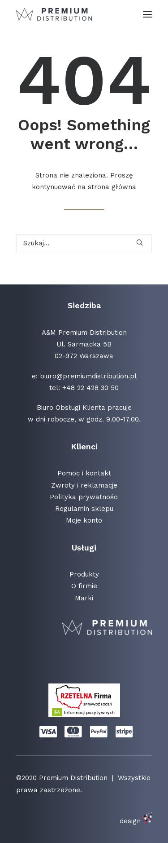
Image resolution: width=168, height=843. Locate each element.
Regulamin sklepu (84, 509)
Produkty (84, 574)
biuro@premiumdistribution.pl (88, 376)
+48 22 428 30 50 (90, 388)
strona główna (112, 187)
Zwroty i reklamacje (84, 485)
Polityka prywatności (84, 497)
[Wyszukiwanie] (84, 243)
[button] (147, 14)
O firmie (84, 586)
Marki (84, 598)
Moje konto (84, 520)
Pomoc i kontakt (84, 473)
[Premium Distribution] (54, 14)
